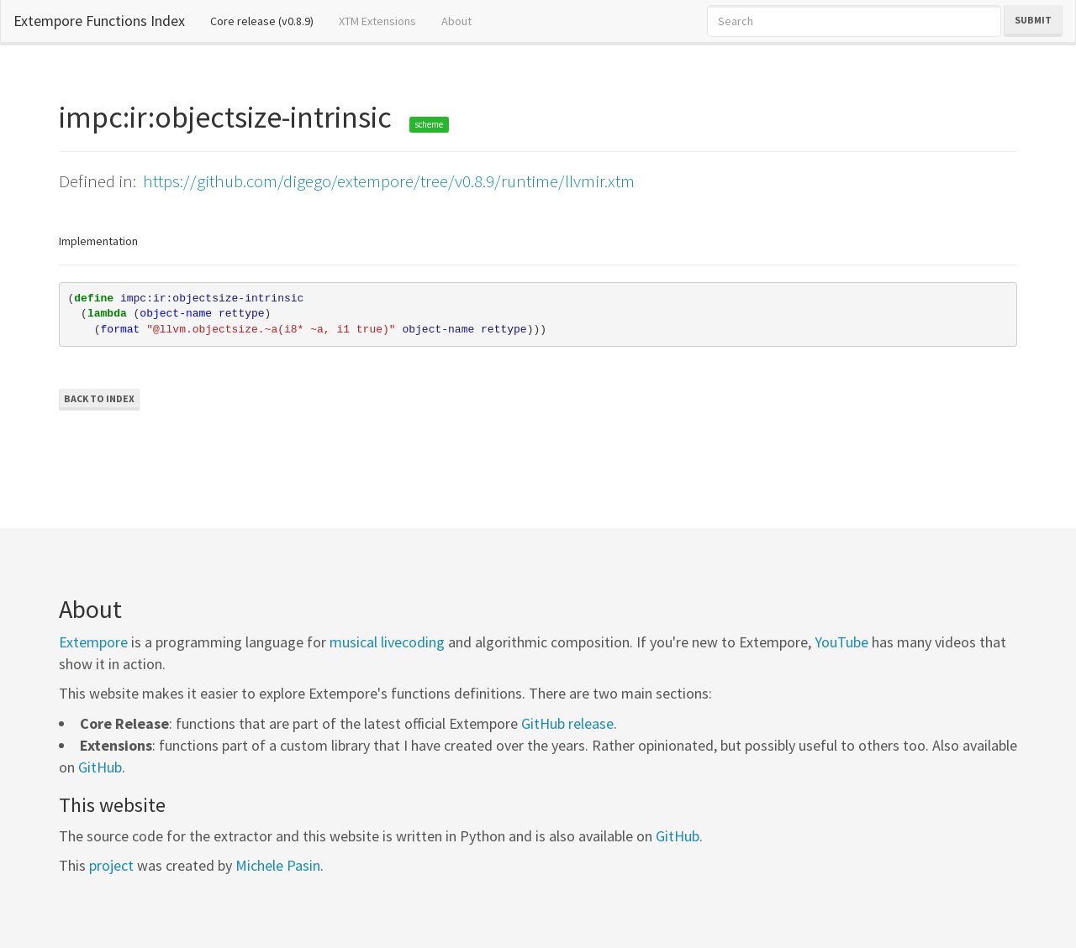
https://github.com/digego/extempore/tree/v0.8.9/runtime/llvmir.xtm (389, 181)
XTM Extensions (377, 21)
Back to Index (99, 398)
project (111, 865)
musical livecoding (387, 642)
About (456, 21)
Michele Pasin (277, 865)
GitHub (100, 767)
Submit (1033, 19)
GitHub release (567, 723)
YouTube (841, 642)
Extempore (93, 642)
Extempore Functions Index (99, 20)
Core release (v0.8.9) (268, 20)
